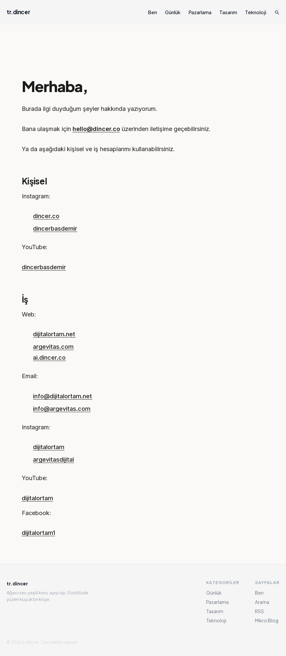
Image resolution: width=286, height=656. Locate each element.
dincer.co (46, 216)
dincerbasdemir (55, 228)
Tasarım (228, 12)
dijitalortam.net (54, 334)
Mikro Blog (266, 620)
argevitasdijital (53, 459)
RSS (259, 611)
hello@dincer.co (96, 128)
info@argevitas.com (61, 408)
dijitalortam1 (38, 532)
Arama (262, 602)
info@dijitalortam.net (62, 396)
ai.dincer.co (49, 357)
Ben (152, 12)
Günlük (172, 12)
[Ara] (276, 12)
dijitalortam (48, 446)
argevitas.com (53, 346)
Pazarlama (199, 12)
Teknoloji (255, 12)
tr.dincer (18, 12)
